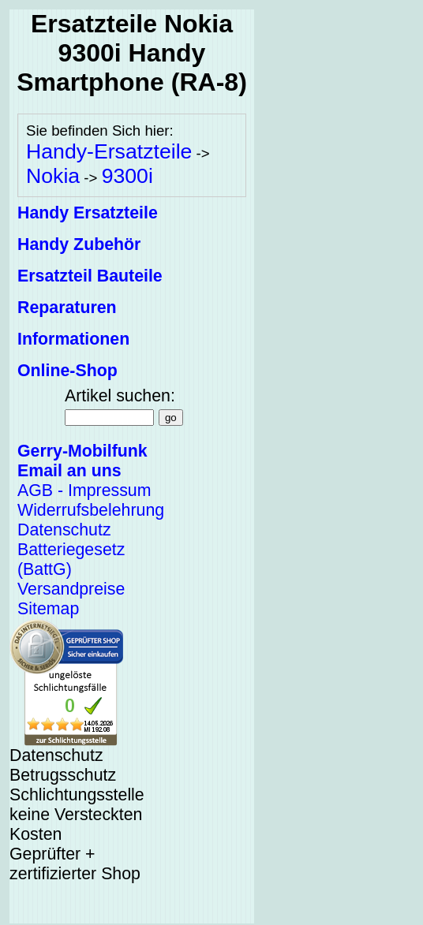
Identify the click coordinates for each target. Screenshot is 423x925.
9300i (127, 176)
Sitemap (48, 608)
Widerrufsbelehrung (90, 510)
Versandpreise (71, 589)
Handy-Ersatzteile (109, 151)
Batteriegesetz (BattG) (71, 559)
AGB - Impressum (84, 490)
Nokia (53, 176)
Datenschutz (64, 529)
